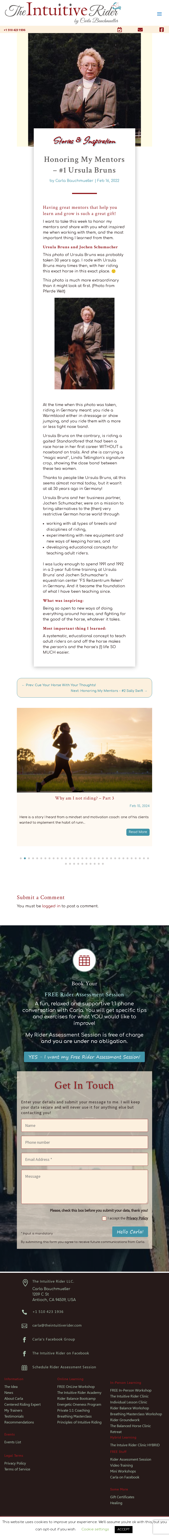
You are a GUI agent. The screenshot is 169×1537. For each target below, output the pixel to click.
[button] (21, 858)
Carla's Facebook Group (53, 1339)
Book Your (84, 983)
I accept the (125, 1218)
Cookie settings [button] (95, 1529)
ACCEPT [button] (123, 1529)
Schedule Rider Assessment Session (64, 1367)
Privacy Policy (137, 1218)
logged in (51, 906)
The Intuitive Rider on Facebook (60, 1353)
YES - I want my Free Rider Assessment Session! (84, 1057)
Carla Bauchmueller (74, 181)
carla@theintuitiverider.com (57, 1325)
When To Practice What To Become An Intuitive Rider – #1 (84, 798)
